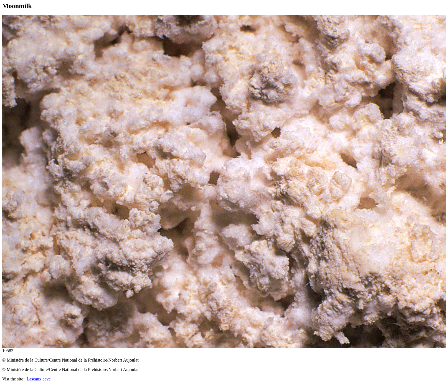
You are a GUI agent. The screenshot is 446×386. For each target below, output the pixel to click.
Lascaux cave (39, 379)
